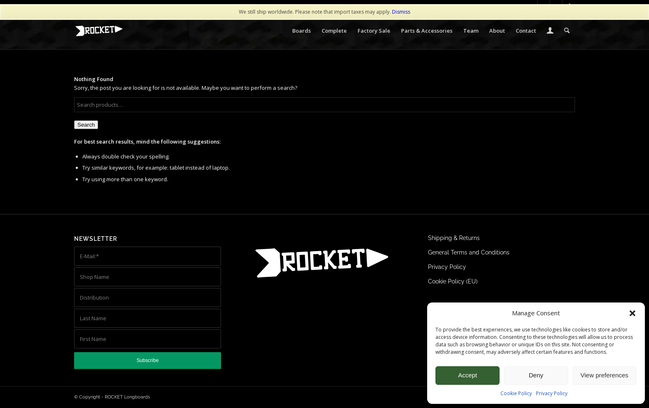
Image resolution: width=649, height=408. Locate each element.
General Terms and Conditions (469, 252)
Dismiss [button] (401, 11)
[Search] (567, 30)
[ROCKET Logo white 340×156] (99, 30)
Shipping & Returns (454, 238)
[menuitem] (301, 30)
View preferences (605, 375)
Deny (536, 375)
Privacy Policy (551, 393)
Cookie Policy (516, 393)
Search (86, 125)
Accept (467, 375)
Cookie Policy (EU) (453, 281)
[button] (632, 313)
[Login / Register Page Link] (550, 31)
